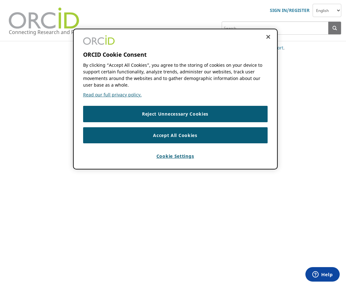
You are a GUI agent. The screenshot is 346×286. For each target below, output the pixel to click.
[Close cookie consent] (268, 37)
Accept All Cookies (175, 135)
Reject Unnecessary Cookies (175, 114)
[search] (275, 28)
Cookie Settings (175, 156)
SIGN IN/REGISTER (289, 10)
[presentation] (334, 28)
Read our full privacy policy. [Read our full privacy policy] (112, 95)
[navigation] (327, 10)
